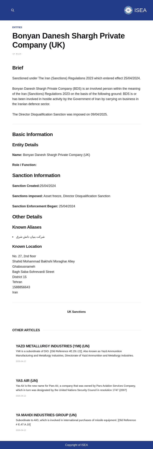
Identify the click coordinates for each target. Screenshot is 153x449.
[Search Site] (12, 10)
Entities (17, 27)
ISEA (140, 10)
